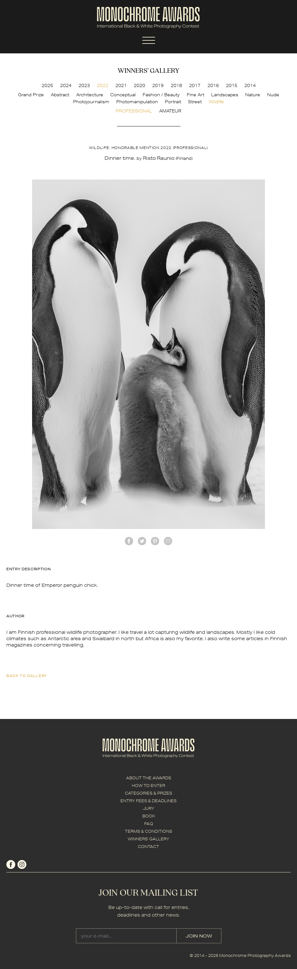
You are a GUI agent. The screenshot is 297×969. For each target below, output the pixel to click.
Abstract (60, 95)
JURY (148, 808)
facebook (129, 541)
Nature (252, 95)
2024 (65, 85)
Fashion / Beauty (161, 95)
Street (195, 102)
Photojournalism (91, 102)
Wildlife (216, 102)
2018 (176, 85)
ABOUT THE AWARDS (148, 778)
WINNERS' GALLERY (148, 839)
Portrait (173, 102)
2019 (158, 85)
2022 (102, 85)
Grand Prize (31, 95)
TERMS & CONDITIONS (148, 831)
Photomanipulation (137, 102)
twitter (142, 541)
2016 (213, 85)
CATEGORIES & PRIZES (148, 793)
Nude (273, 95)
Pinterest (155, 541)
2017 (194, 85)
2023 (84, 85)
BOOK (148, 816)
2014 (250, 85)
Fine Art (195, 95)
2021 (121, 85)
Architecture (89, 95)
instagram (21, 864)
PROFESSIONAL (134, 111)
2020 (139, 85)
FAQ (148, 823)
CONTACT (148, 846)
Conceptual (123, 95)
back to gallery (26, 675)
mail (168, 541)
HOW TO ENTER (148, 785)
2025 (47, 85)
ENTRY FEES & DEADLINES (148, 800)
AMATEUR (170, 111)
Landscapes (224, 95)
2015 (231, 85)
